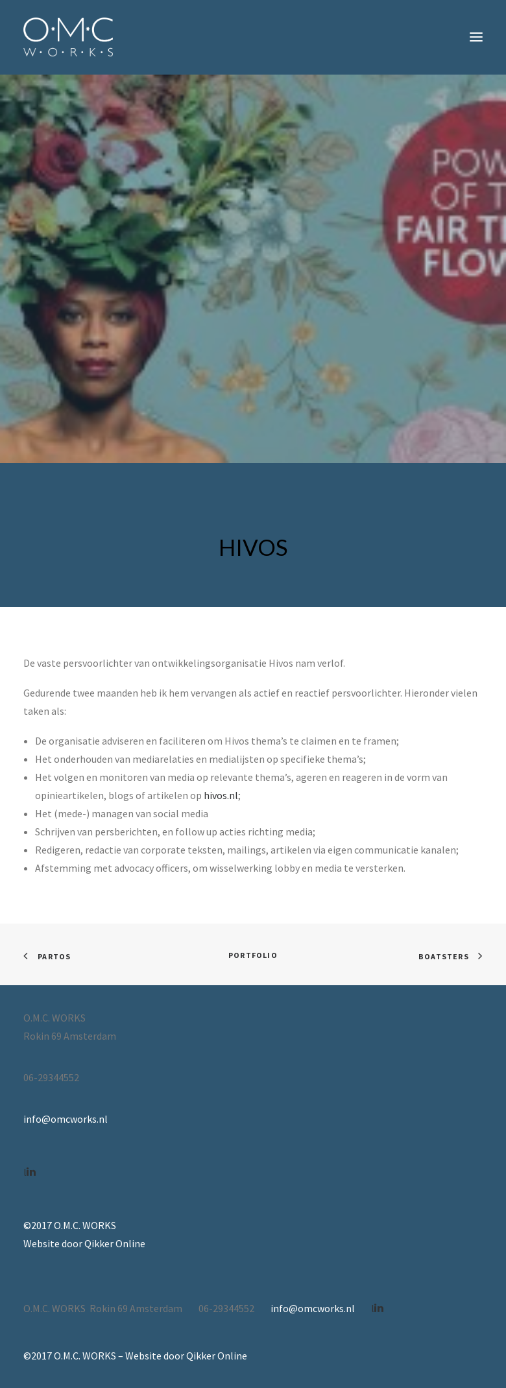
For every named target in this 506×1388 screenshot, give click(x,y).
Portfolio (253, 955)
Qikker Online (114, 1243)
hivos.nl (221, 795)
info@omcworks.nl (65, 1118)
